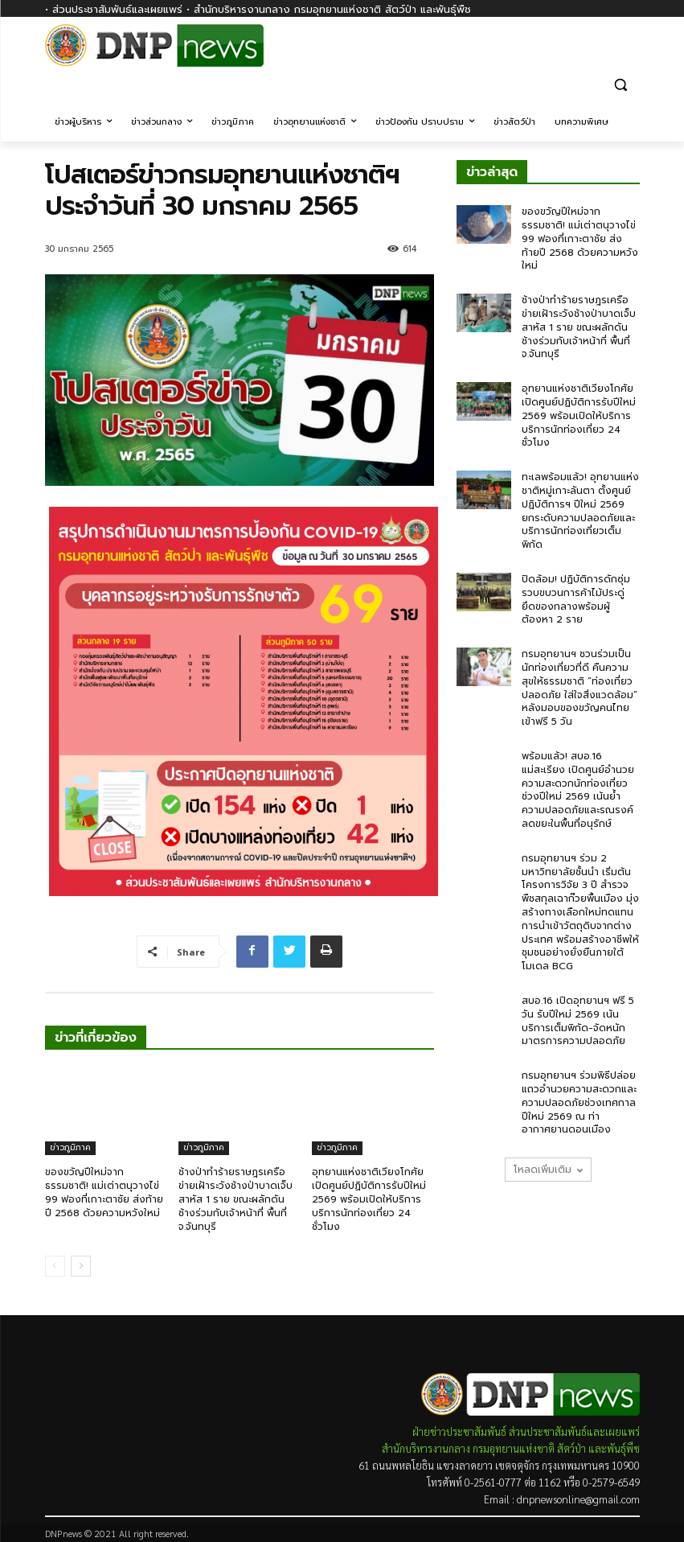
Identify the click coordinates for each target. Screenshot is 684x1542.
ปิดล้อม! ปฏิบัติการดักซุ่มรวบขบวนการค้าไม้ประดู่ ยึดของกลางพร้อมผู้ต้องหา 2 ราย (576, 599)
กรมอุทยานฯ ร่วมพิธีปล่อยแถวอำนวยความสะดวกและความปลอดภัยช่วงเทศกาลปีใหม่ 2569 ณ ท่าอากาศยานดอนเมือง (579, 1102)
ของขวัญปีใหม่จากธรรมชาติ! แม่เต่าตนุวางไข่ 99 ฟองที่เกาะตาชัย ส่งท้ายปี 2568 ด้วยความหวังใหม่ (104, 1192)
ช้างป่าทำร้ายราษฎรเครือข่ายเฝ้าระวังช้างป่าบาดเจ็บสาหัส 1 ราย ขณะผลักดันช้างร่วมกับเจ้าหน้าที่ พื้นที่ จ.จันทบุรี (235, 1199)
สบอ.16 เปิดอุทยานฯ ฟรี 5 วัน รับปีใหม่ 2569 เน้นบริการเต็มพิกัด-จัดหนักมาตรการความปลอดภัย (578, 1020)
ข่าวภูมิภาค (70, 1147)
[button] (621, 84)
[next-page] (81, 1266)
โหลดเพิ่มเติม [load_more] (548, 1169)
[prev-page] (55, 1266)
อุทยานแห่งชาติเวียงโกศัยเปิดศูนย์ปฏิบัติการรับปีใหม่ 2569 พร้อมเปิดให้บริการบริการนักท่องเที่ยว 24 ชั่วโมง (369, 1199)
